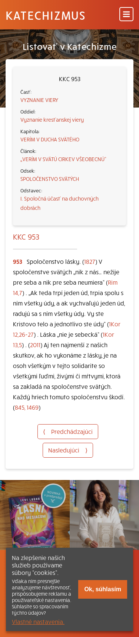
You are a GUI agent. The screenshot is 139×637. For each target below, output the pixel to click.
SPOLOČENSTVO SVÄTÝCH (49, 178)
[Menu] (126, 14)
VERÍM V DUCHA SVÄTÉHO (49, 139)
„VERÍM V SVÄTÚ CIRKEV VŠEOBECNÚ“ (63, 159)
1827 (89, 261)
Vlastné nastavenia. (38, 621)
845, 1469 (27, 407)
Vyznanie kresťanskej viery (52, 119)
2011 (35, 344)
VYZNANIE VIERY (39, 99)
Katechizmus (46, 14)
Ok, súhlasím (102, 589)
